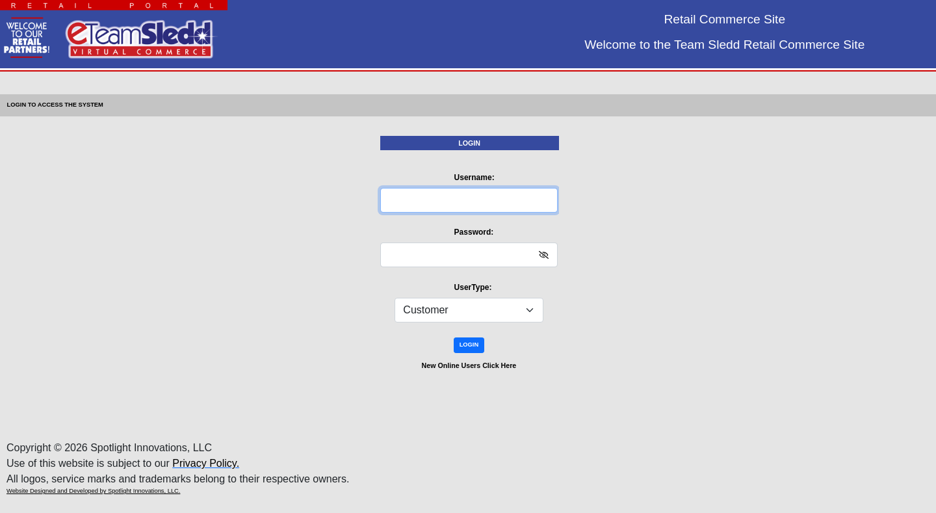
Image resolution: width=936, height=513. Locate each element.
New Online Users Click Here (469, 365)
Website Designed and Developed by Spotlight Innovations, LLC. (93, 491)
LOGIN (469, 344)
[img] (544, 255)
